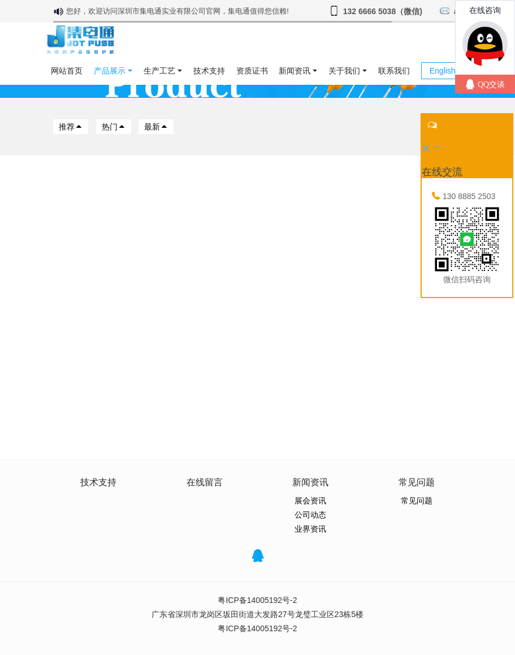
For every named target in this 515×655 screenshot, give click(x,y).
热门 (113, 126)
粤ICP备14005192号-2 (257, 600)
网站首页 (67, 70)
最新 (156, 126)
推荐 (71, 126)
